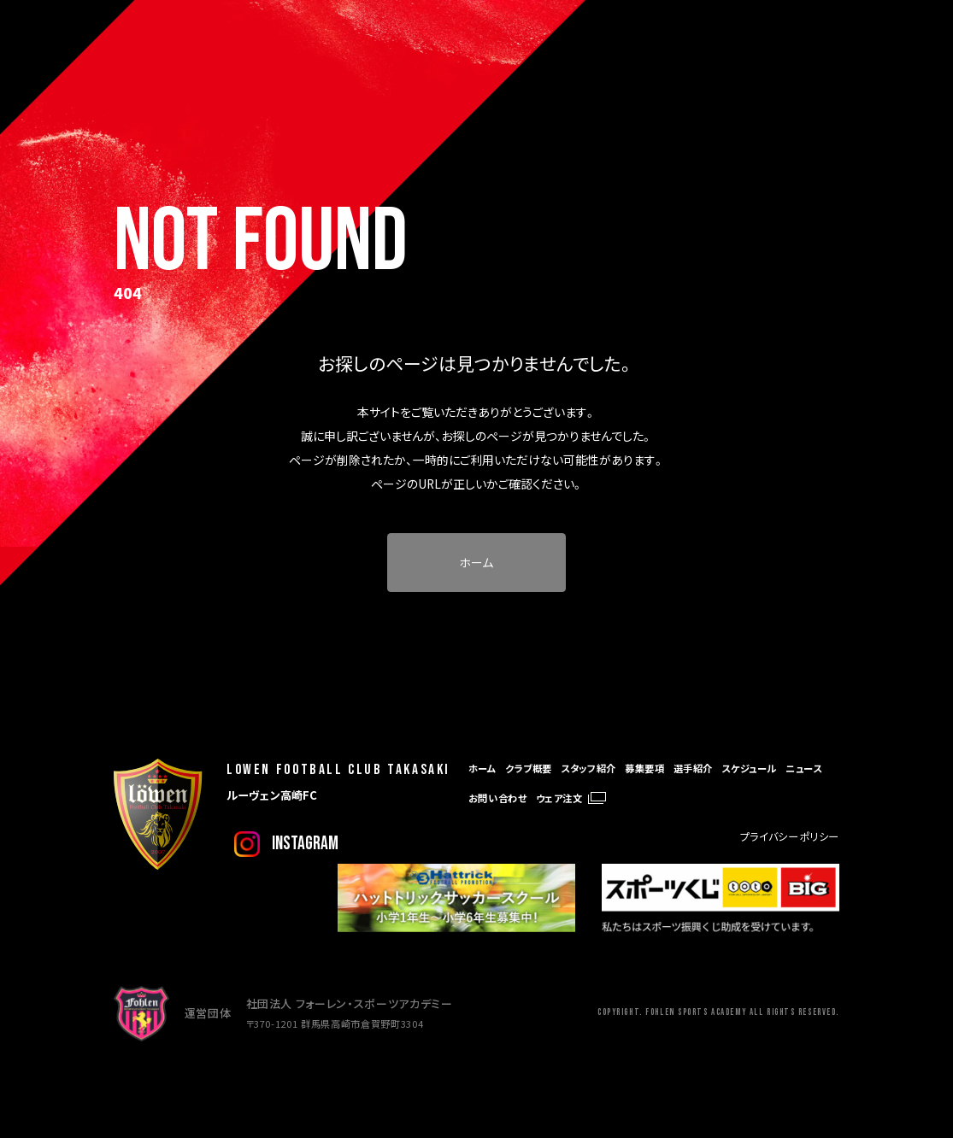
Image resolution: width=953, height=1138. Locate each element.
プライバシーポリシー (789, 836)
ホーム (476, 562)
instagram (305, 843)
